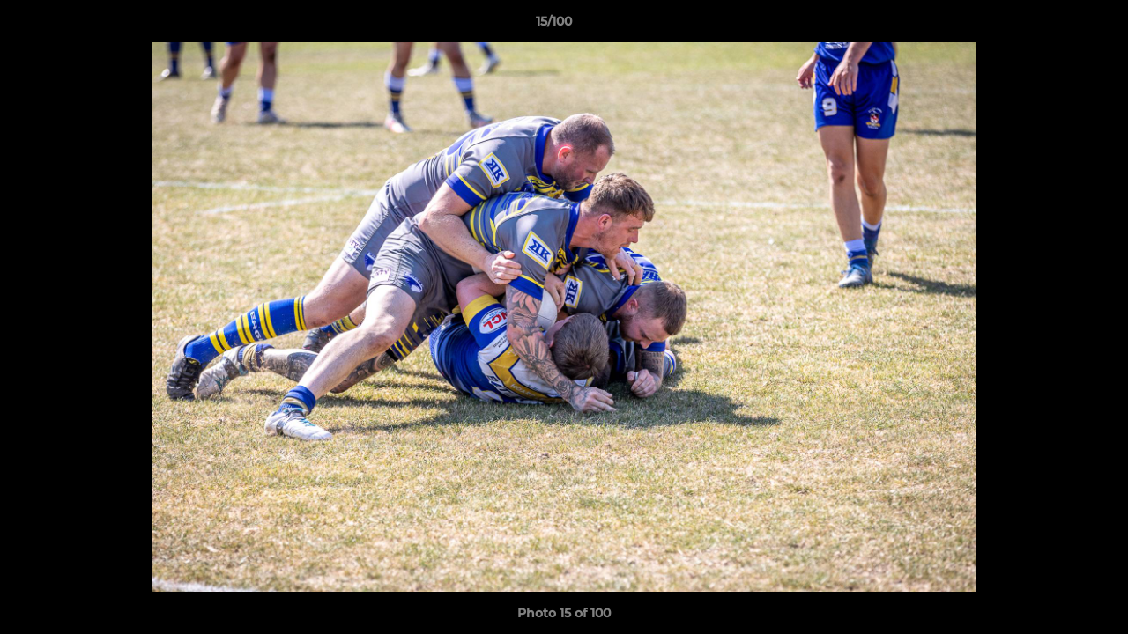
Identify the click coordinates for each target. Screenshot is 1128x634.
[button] (1054, 25)
